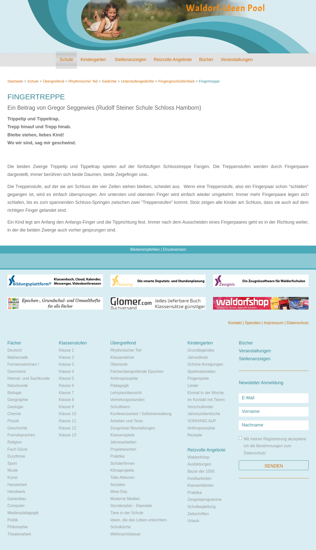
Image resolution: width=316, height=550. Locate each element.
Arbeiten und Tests (126, 421)
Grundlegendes (200, 350)
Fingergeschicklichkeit (176, 81)
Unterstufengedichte (137, 81)
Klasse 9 (66, 407)
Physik (13, 421)
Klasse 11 (67, 421)
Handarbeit (17, 485)
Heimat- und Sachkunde (28, 378)
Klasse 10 (67, 414)
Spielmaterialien (201, 371)
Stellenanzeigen (130, 59)
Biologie (14, 393)
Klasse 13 (67, 435)
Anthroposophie (124, 378)
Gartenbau (16, 499)
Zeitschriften (198, 514)
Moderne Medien (125, 499)
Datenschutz (298, 323)
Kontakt (235, 323)
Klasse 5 (66, 378)
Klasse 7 (66, 393)
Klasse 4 (66, 371)
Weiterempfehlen (145, 249)
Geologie (15, 407)
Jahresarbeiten (123, 442)
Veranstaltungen (237, 59)
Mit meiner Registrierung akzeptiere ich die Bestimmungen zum (272, 446)
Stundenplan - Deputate (131, 506)
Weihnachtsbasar (125, 534)
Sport (12, 463)
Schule (66, 59)
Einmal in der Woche (205, 393)
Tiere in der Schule (126, 513)
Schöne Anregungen (205, 364)
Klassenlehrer (122, 357)
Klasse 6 (66, 385)
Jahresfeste (197, 357)
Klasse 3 (66, 364)
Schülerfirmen (122, 463)
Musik (12, 470)
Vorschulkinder (200, 407)
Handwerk (16, 491)
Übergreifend (53, 81)
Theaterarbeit (19, 534)
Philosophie (17, 527)
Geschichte (17, 428)
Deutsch (14, 350)
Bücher (206, 59)
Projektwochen (123, 449)
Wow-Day (118, 491)
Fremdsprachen (21, 435)
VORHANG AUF (201, 421)
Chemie (14, 414)
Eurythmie (16, 456)
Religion (14, 442)
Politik (12, 520)
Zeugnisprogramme (204, 499)
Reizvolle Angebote (173, 59)
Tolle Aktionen (122, 477)
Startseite (15, 81)
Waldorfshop (198, 457)
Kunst (12, 477)
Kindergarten (93, 59)
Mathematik (17, 357)
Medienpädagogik (23, 513)
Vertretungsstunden (127, 400)
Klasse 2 (66, 357)
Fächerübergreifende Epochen (137, 371)
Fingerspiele (198, 378)
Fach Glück (17, 449)
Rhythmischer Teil (83, 81)
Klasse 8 (66, 400)
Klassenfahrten (200, 485)
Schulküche (120, 527)
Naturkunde (17, 385)
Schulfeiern (120, 407)
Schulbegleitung (201, 507)
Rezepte (194, 435)
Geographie (17, 400)
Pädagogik (119, 385)
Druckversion (174, 249)
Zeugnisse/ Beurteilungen (132, 428)
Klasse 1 (66, 350)
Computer (16, 506)
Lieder (192, 385)
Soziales (117, 485)
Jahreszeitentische (203, 414)
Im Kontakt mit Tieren (206, 400)
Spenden (253, 323)
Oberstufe (119, 364)
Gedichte (109, 81)
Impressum (274, 323)
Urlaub (193, 521)
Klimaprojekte (122, 470)
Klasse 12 (67, 428)
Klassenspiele (122, 435)
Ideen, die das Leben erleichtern (138, 520)
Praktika (117, 456)
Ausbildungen (199, 464)
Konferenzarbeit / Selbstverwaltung (141, 414)
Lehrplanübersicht (126, 393)
